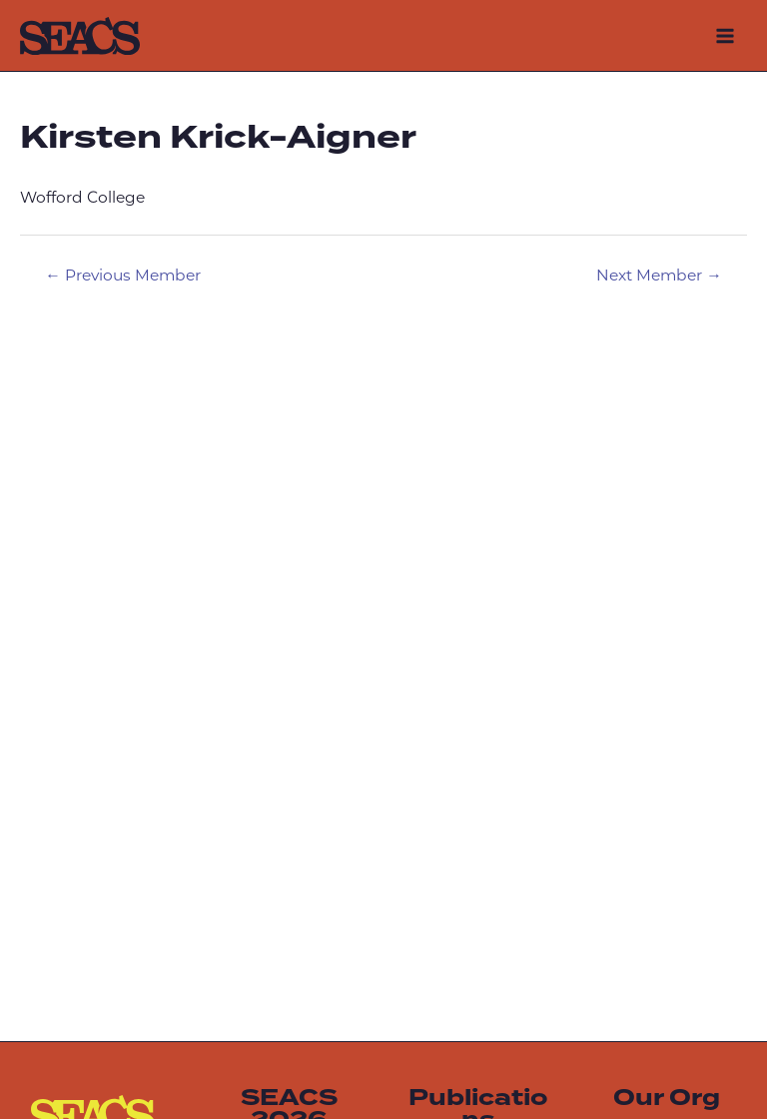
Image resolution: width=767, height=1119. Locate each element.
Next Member (659, 276)
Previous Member (123, 276)
